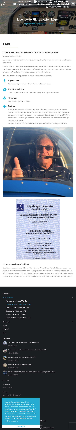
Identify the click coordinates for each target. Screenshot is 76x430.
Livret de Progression (24, 4)
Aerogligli (63, 4)
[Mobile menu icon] (73, 4)
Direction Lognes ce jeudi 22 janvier (19, 364)
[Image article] (5, 343)
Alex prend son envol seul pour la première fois (23, 342)
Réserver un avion (46, 4)
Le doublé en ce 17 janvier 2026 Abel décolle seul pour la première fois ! (31, 372)
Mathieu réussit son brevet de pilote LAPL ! (22, 357)
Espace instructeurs (59, 1)
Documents (40, 1)
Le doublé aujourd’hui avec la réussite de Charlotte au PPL (27, 350)
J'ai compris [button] (20, 426)
